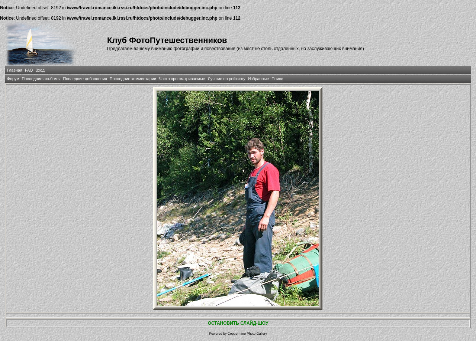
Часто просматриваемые (182, 78)
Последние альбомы (41, 78)
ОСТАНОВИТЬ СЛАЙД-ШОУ (238, 323)
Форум (13, 78)
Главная (14, 70)
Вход (40, 70)
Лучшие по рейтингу (226, 78)
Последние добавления (85, 78)
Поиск (277, 78)
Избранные (258, 78)
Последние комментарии (133, 78)
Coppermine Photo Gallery (247, 333)
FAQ (29, 70)
